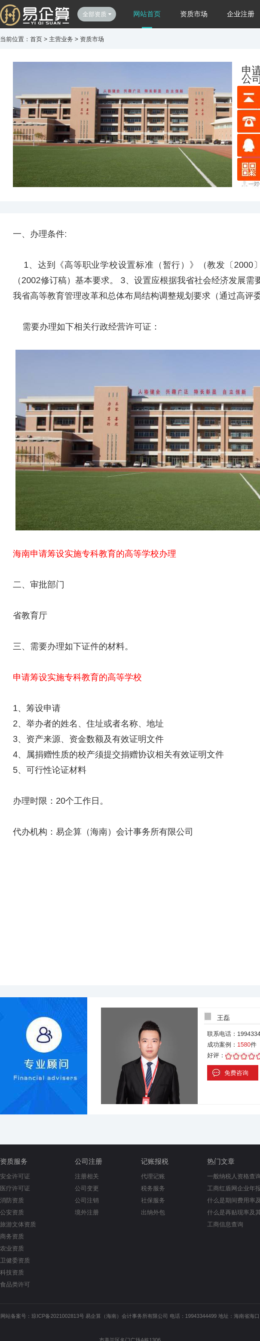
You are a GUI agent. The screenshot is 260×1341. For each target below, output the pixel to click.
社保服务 (153, 1200)
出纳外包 (153, 1212)
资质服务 (14, 1161)
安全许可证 (15, 1176)
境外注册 (87, 1212)
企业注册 (240, 14)
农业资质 (12, 1248)
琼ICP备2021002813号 (57, 1316)
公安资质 (12, 1212)
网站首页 (147, 14)
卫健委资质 (15, 1260)
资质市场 (194, 14)
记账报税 (154, 1161)
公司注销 (87, 1200)
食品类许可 (15, 1284)
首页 (36, 39)
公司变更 (87, 1188)
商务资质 (12, 1236)
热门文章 (221, 1161)
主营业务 (61, 39)
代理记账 (153, 1176)
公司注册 (88, 1161)
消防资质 (12, 1200)
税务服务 (153, 1188)
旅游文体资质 (18, 1224)
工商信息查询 (225, 1224)
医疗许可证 (15, 1188)
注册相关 (87, 1176)
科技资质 (12, 1272)
